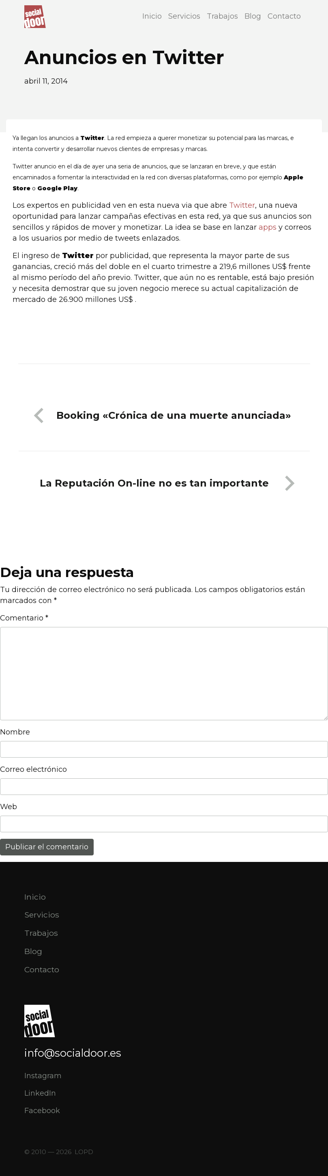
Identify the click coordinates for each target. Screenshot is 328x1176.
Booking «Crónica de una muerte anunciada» (173, 415)
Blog (252, 16)
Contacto (284, 16)
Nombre (15, 732)
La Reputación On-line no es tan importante (154, 483)
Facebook (42, 1110)
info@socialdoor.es (72, 1053)
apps (269, 227)
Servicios (184, 16)
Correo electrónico (33, 769)
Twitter (241, 205)
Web (8, 806)
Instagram (43, 1075)
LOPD (84, 1152)
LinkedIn (40, 1093)
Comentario (24, 618)
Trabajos (222, 16)
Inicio (152, 16)
